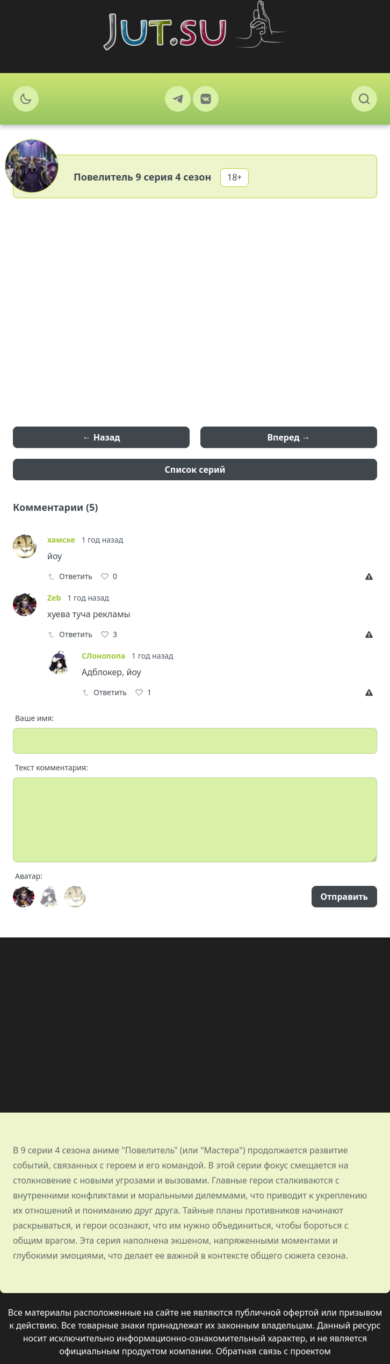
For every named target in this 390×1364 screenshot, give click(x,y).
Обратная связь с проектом (273, 1351)
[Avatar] (23, 896)
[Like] (109, 576)
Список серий (195, 469)
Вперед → (288, 437)
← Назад (101, 437)
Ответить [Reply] (69, 576)
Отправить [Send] (344, 897)
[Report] (371, 576)
